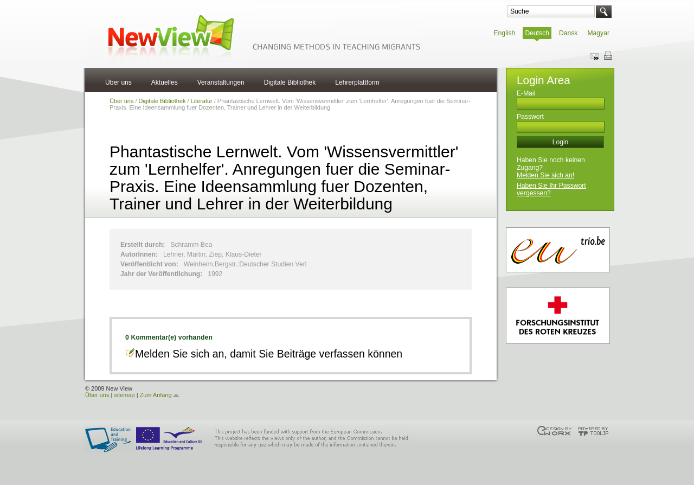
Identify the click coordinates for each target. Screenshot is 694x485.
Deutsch (537, 33)
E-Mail (526, 93)
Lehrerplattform (357, 82)
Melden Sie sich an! (545, 175)
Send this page (594, 55)
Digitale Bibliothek (290, 82)
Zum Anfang (156, 395)
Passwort (530, 116)
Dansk (568, 33)
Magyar (598, 33)
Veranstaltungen (221, 82)
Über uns (118, 82)
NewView (262, 38)
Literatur (202, 101)
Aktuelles (164, 82)
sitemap (124, 395)
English (505, 33)
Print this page (607, 55)
